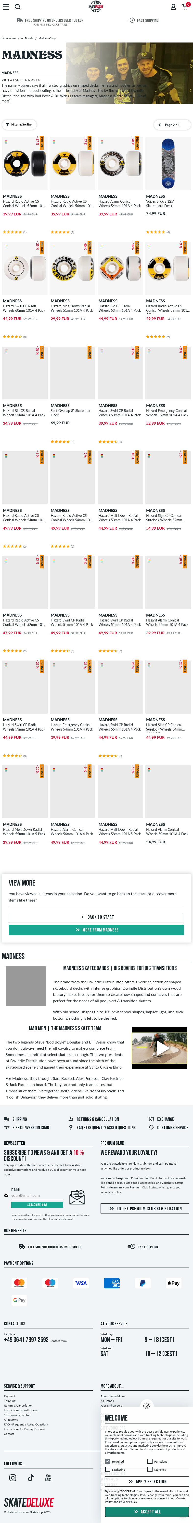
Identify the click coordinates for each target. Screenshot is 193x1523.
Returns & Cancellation (93, 1119)
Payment (9, 1396)
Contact (9, 1434)
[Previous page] (159, 125)
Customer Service (168, 1128)
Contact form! (58, 1341)
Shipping (15, 1119)
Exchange (161, 1119)
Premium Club (112, 1143)
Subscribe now (37, 1205)
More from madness (97, 930)
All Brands (107, 1401)
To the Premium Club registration (145, 1209)
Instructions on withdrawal (21, 1410)
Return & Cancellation (18, 1405)
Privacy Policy (128, 1502)
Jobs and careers (111, 1405)
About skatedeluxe (113, 1396)
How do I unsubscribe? (60, 1218)
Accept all (147, 1512)
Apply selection (147, 1482)
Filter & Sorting (18, 124)
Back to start (96, 917)
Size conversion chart (27, 1128)
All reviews (11, 1420)
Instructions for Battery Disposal (24, 1429)
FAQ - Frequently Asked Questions (102, 1128)
